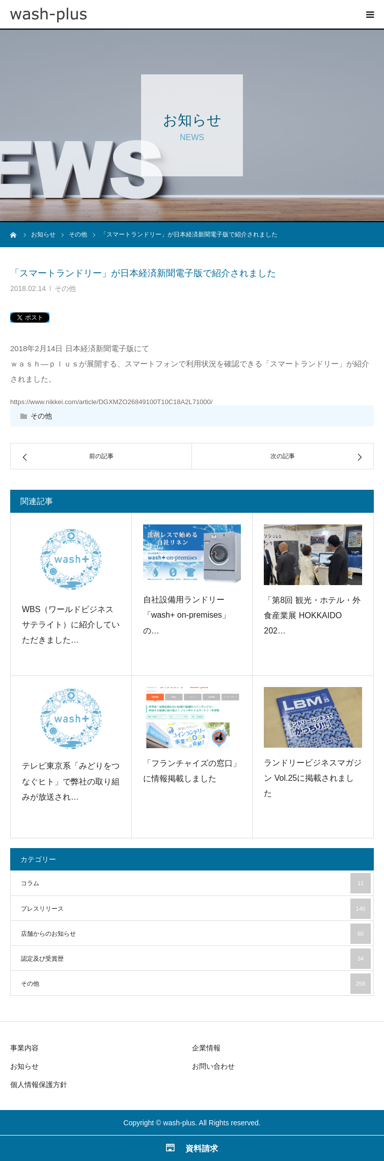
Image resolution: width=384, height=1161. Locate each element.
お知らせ (24, 1066)
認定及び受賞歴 (196, 958)
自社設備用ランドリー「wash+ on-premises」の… (186, 615)
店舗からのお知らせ (196, 933)
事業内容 (24, 1048)
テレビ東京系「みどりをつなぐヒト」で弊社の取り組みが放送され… (71, 781)
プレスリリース (196, 909)
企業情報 (206, 1048)
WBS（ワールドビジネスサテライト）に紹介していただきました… (71, 625)
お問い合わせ (213, 1066)
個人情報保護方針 (38, 1084)
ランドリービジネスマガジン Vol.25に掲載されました (313, 778)
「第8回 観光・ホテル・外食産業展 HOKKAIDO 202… (312, 616)
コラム (196, 883)
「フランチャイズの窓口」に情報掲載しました (192, 771)
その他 (65, 288)
